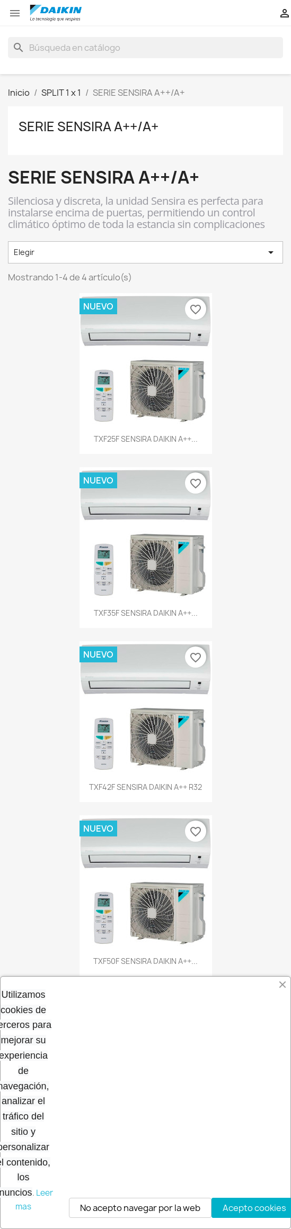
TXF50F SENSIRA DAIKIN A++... (145, 961)
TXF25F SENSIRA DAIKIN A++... (146, 439)
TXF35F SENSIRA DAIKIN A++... (146, 613)
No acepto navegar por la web (140, 1208)
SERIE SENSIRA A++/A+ (88, 126)
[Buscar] (145, 47)
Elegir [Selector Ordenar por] (145, 252)
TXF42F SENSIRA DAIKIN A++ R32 (145, 787)
